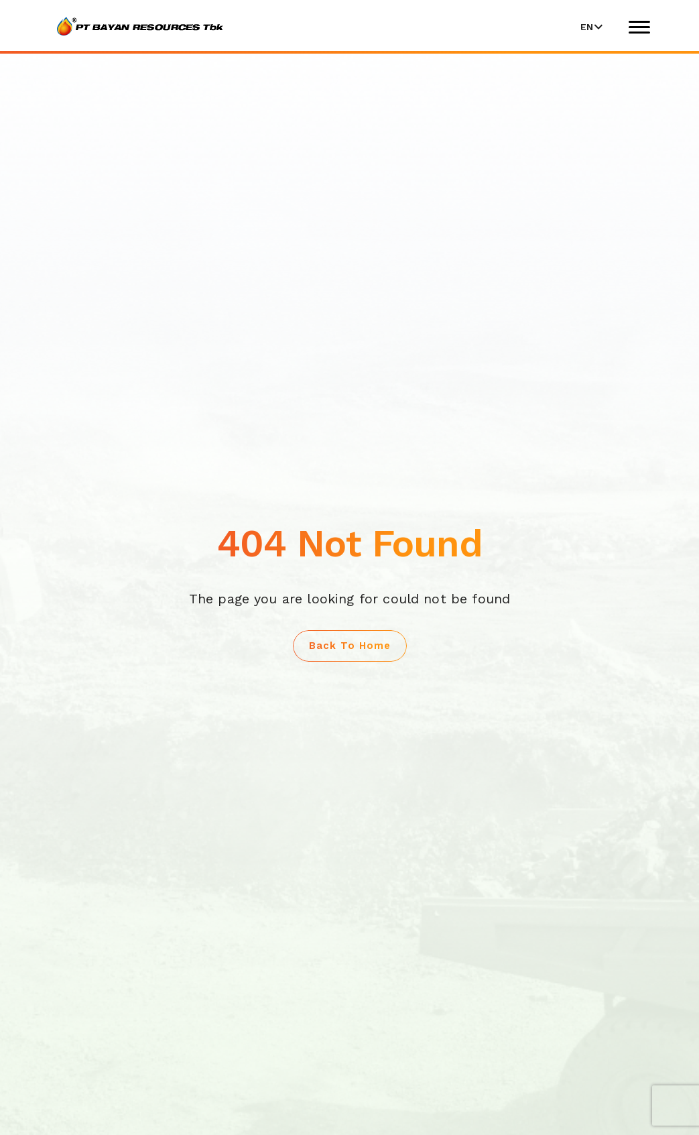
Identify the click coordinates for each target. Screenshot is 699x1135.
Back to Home (350, 646)
